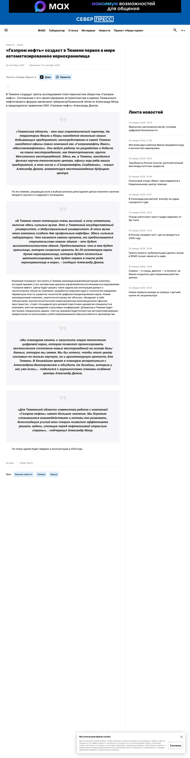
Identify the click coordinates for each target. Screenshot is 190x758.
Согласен (175, 745)
